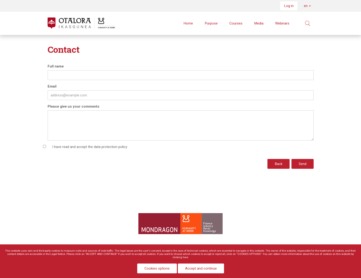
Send (302, 164)
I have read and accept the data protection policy (89, 147)
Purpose (211, 23)
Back (278, 164)
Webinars (282, 23)
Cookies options (157, 268)
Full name (56, 66)
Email (52, 86)
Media (258, 23)
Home (188, 23)
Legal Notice (57, 254)
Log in (289, 6)
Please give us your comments (73, 106)
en (307, 6)
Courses (235, 23)
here (185, 257)
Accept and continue (201, 268)
